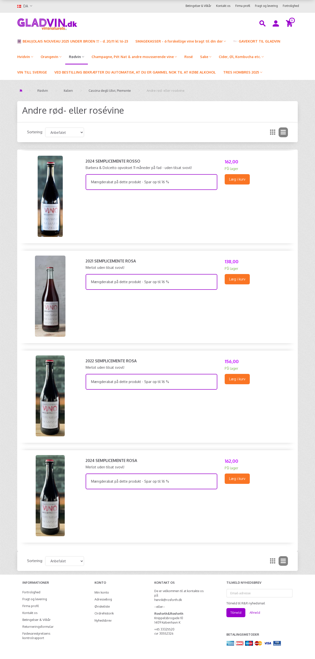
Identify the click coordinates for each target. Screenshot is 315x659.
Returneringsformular (38, 626)
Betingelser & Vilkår (198, 6)
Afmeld (255, 612)
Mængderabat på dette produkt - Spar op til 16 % (130, 182)
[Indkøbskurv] (290, 23)
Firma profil (242, 6)
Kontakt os (223, 6)
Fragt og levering (266, 6)
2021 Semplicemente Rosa (111, 261)
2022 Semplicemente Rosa (111, 360)
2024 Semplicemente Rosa (111, 460)
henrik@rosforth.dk (168, 600)
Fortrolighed (291, 6)
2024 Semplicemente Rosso (113, 161)
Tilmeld (235, 612)
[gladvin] (67, 23)
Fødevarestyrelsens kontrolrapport (36, 635)
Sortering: (35, 132)
